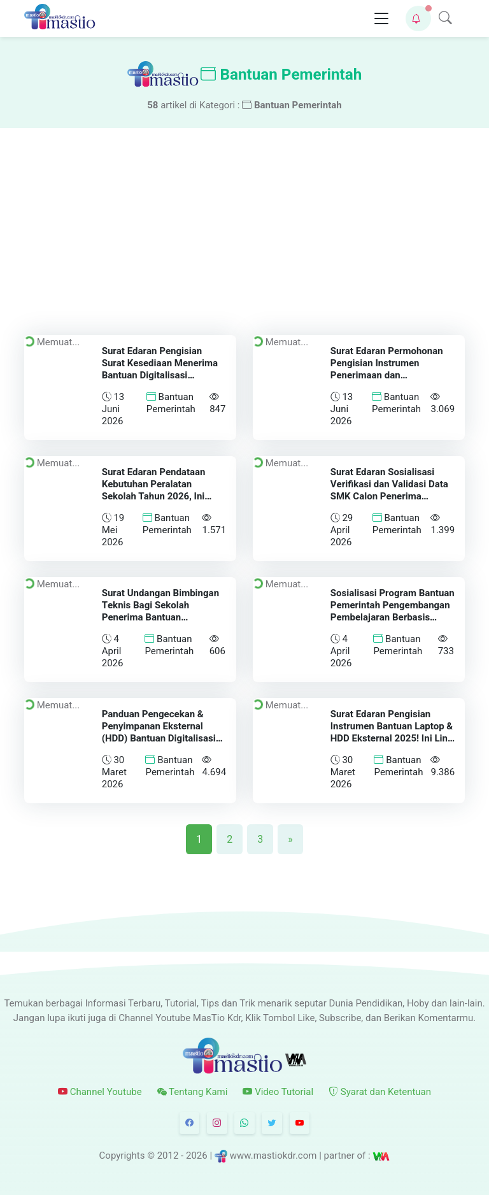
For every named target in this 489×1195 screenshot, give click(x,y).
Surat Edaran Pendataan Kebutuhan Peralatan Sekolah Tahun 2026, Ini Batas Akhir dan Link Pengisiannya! (154, 496)
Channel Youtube (100, 1092)
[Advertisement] (244, 223)
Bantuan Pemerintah (170, 403)
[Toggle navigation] (381, 18)
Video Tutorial (278, 1092)
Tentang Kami (192, 1092)
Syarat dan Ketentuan (380, 1092)
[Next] (290, 839)
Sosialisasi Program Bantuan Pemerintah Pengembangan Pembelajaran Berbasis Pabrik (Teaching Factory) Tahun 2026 (392, 617)
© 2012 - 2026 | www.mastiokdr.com (231, 1155)
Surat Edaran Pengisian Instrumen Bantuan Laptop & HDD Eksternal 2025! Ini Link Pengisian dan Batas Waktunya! (391, 738)
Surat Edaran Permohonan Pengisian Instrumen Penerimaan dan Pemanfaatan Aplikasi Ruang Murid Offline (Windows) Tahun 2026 (392, 381)
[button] (418, 18)
